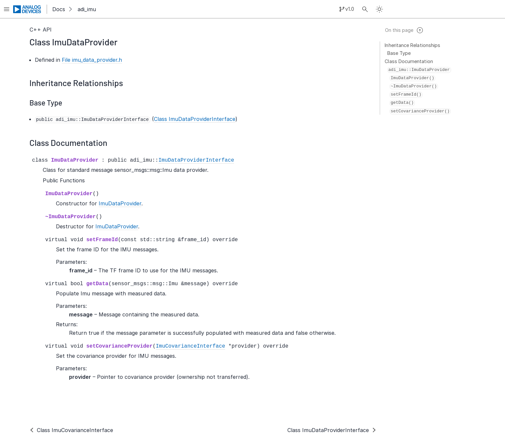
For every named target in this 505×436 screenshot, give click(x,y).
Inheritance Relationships (413, 45)
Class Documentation (409, 61)
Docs (58, 9)
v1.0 (349, 9)
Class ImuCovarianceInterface (75, 430)
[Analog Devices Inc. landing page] (27, 9)
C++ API (41, 29)
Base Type (399, 53)
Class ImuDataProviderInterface (328, 430)
